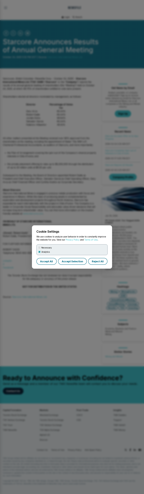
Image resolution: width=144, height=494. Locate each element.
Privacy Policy (73, 239)
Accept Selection (72, 261)
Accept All (46, 261)
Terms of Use (91, 239)
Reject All (98, 261)
